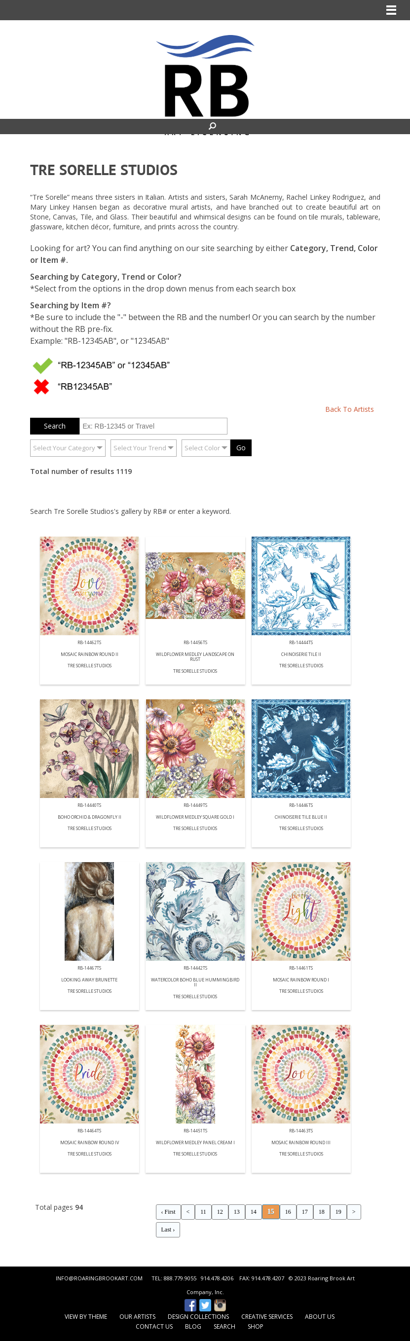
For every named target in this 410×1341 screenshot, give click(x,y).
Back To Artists (349, 409)
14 (254, 1211)
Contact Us (154, 1326)
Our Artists (137, 1316)
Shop (255, 1326)
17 (305, 1211)
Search (224, 1326)
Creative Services (267, 1316)
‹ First (168, 1211)
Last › (168, 1229)
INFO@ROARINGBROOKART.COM (99, 1278)
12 (220, 1211)
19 (338, 1211)
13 (237, 1211)
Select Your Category (64, 447)
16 (288, 1211)
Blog (193, 1326)
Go (241, 447)
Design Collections (198, 1316)
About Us (320, 1316)
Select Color (202, 447)
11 (203, 1211)
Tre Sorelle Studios (90, 666)
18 (322, 1211)
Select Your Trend (139, 447)
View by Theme (86, 1316)
